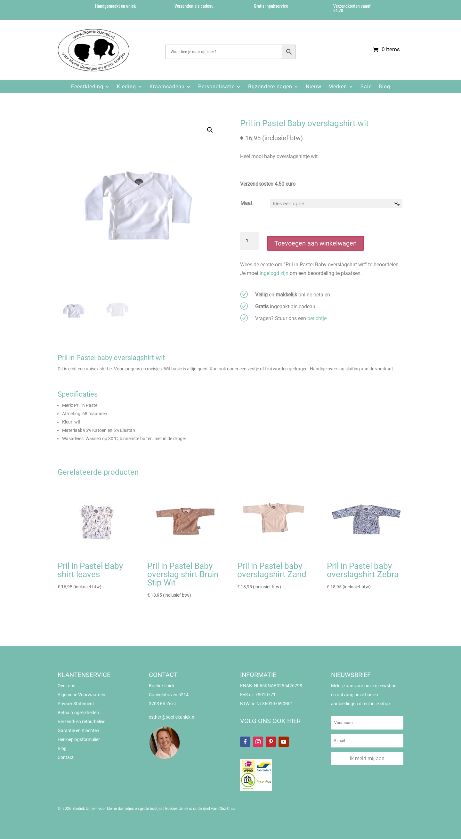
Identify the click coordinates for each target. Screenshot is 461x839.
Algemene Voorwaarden (81, 694)
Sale (366, 87)
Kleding (126, 87)
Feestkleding (87, 87)
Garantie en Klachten (78, 730)
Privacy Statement (76, 703)
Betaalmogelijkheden (78, 712)
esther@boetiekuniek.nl (172, 717)
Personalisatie (216, 87)
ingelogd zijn (274, 273)
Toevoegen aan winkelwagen (315, 243)
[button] (210, 130)
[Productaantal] (249, 241)
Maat (246, 203)
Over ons (66, 685)
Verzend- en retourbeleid (82, 721)
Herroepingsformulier (79, 739)
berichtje (317, 318)
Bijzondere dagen (270, 87)
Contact (66, 757)
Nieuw (313, 87)
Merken (337, 87)
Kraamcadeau (167, 87)
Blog (384, 87)
